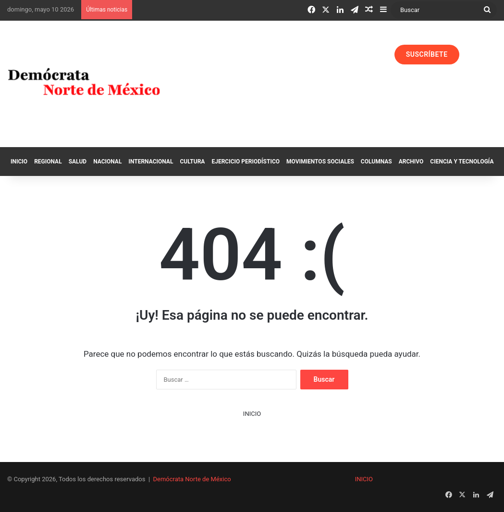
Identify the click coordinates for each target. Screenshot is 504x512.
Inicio (19, 161)
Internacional (150, 161)
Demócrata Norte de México (192, 479)
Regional (48, 161)
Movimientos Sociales (320, 161)
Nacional (107, 161)
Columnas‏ (376, 161)
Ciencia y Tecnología (461, 161)
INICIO (252, 413)
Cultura (192, 161)
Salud (77, 161)
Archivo (411, 161)
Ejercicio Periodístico (245, 161)
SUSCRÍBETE (427, 54)
